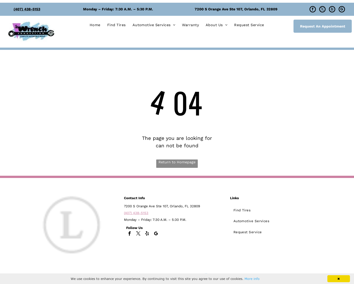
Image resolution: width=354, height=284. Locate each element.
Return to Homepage (177, 162)
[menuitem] (95, 25)
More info (252, 279)
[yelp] (332, 10)
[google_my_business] (342, 10)
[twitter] (322, 10)
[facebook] (313, 10)
